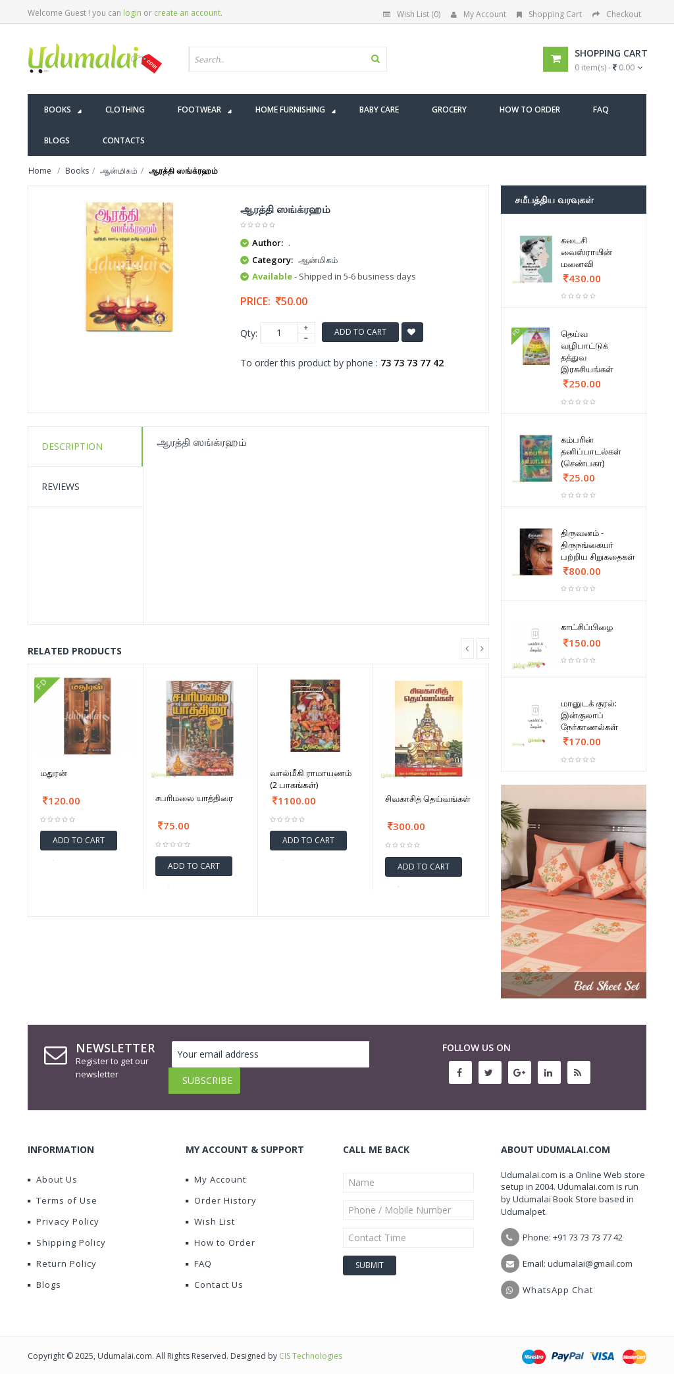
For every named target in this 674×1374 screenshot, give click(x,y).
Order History (221, 1190)
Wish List (210, 1211)
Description (72, 446)
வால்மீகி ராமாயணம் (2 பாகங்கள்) (310, 779)
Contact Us (215, 1275)
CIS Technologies (310, 1346)
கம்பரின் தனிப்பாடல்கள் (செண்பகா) (591, 451)
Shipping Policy (67, 1233)
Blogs (44, 1275)
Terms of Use (62, 1190)
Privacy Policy (63, 1211)
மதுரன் (53, 773)
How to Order (220, 1233)
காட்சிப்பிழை (587, 627)
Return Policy (62, 1254)
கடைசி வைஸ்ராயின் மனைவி (586, 252)
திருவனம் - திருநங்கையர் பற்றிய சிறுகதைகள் (598, 544)
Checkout (616, 14)
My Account (478, 14)
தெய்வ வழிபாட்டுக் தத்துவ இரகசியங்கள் (587, 351)
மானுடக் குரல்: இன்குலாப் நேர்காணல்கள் (589, 715)
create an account (187, 12)
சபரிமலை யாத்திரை (194, 798)
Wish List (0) (411, 14)
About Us (53, 1169)
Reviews (60, 486)
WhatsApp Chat (558, 1280)
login (132, 12)
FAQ (199, 1254)
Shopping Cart (549, 14)
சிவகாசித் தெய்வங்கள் (428, 798)
